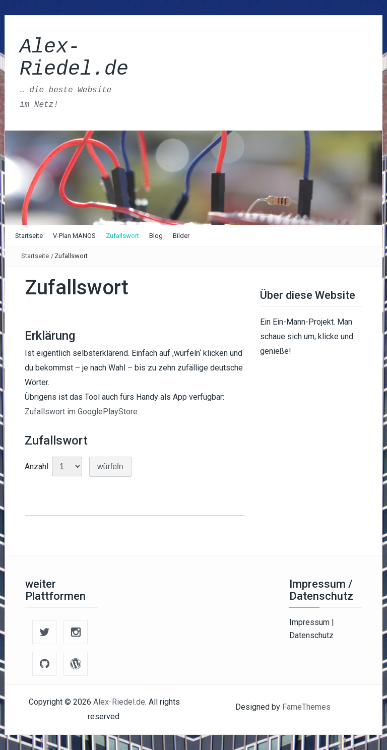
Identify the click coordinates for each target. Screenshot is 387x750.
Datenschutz (311, 635)
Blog (156, 235)
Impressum (310, 622)
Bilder (181, 235)
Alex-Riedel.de (74, 58)
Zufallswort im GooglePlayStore (81, 411)
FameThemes (306, 707)
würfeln (110, 466)
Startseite (29, 235)
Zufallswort (122, 235)
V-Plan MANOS (74, 235)
